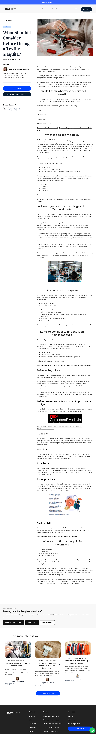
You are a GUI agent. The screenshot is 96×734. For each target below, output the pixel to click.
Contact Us (17, 88)
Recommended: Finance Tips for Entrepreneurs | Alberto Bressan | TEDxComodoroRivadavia (59, 428)
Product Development (50, 731)
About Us (32, 716)
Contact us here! (48, 2)
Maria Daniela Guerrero (19, 69)
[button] (45, 9)
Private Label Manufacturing (52, 724)
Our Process (72, 720)
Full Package (32, 622)
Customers (32, 727)
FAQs (30, 720)
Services (31, 731)
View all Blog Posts (48, 693)
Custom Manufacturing (51, 727)
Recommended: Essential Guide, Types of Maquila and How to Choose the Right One (64, 129)
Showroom (32, 724)
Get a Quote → (47, 622)
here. (42, 201)
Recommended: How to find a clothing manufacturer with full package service (64, 365)
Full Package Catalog (74, 724)
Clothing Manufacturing (13, 622)
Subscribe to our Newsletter (17, 94)
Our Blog (70, 716)
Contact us (86, 9)
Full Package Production (51, 720)
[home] (11, 9)
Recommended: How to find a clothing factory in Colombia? (57, 537)
